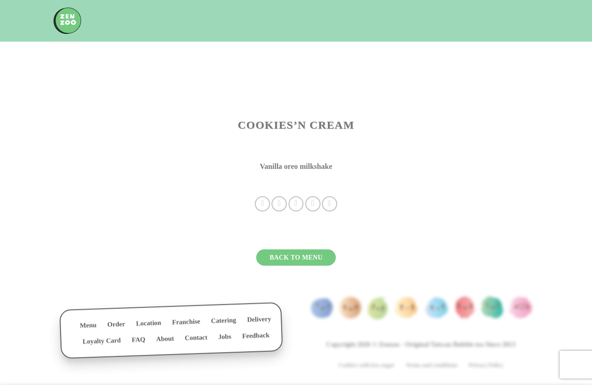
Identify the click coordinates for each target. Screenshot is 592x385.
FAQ (139, 341)
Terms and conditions (431, 365)
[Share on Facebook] (262, 203)
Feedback (256, 337)
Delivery (259, 321)
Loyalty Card (101, 342)
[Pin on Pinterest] (313, 203)
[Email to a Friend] (296, 203)
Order (116, 326)
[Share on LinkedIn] (329, 203)
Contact (196, 339)
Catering (223, 322)
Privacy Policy (486, 365)
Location (148, 325)
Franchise (186, 323)
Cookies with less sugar (367, 365)
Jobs (225, 338)
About (165, 340)
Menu (88, 327)
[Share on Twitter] (279, 203)
